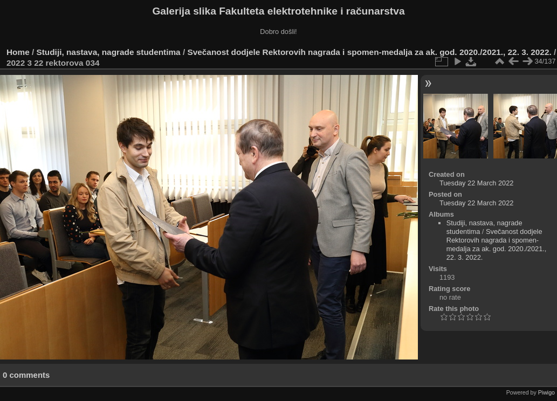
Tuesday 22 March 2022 (476, 183)
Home (18, 52)
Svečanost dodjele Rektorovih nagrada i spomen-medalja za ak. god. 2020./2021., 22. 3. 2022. (369, 52)
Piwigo (546, 392)
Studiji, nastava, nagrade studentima (109, 52)
